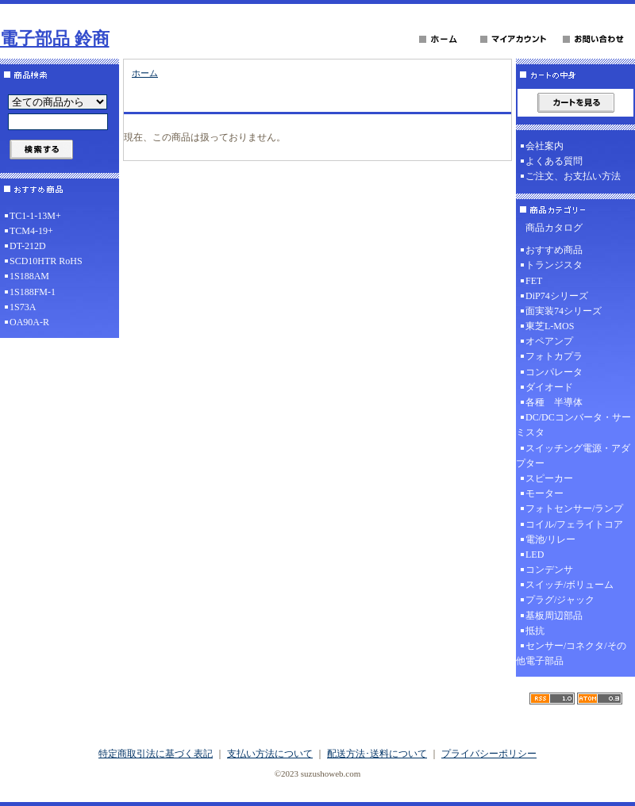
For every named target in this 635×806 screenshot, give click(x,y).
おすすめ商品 (554, 249)
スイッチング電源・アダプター (573, 456)
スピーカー (549, 478)
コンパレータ (554, 372)
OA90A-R (29, 322)
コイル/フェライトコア (574, 524)
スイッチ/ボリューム (569, 584)
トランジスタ (554, 265)
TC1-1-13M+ (35, 215)
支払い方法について (270, 753)
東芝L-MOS (549, 326)
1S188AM (29, 276)
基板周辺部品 (554, 615)
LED (534, 554)
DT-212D (28, 245)
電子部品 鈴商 (55, 38)
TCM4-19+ (31, 230)
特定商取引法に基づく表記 (155, 753)
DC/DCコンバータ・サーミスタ (573, 425)
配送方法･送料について (377, 753)
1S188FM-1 (33, 291)
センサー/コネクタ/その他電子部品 (571, 653)
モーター (544, 493)
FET (533, 280)
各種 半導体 (554, 402)
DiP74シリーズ (556, 295)
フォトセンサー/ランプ (574, 508)
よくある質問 (554, 161)
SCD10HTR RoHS (46, 261)
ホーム (145, 73)
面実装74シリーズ (563, 311)
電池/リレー (550, 539)
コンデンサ (549, 569)
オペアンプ (549, 341)
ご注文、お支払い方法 (573, 176)
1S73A (23, 307)
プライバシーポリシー (489, 753)
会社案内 (544, 146)
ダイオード (549, 387)
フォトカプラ (554, 356)
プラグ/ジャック (560, 599)
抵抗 (535, 630)
